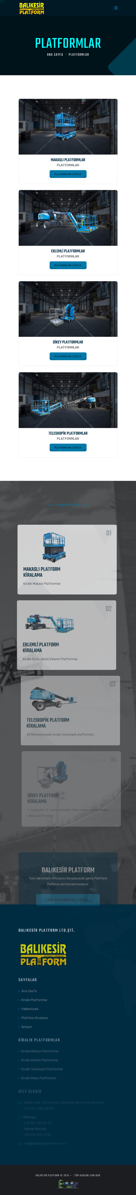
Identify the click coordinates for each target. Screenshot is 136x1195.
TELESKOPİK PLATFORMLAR (68, 433)
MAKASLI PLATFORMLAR (68, 160)
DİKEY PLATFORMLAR (68, 342)
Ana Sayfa (55, 55)
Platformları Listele (68, 174)
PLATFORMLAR (79, 55)
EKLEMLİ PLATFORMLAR (68, 251)
